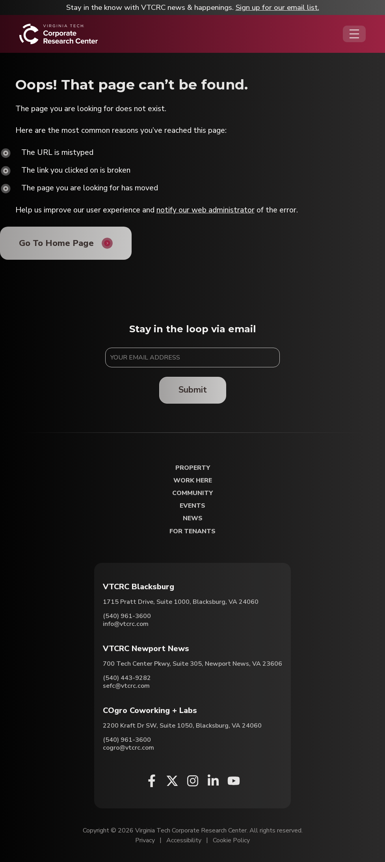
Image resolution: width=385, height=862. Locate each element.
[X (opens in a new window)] (172, 781)
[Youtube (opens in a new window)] (233, 781)
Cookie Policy (231, 840)
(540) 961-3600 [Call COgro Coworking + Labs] (127, 740)
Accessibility (183, 840)
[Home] (58, 34)
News (193, 518)
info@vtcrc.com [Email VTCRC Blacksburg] (126, 624)
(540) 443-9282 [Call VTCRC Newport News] (127, 678)
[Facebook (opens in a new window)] (151, 781)
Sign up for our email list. (277, 7)
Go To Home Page (56, 243)
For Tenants (192, 531)
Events (192, 506)
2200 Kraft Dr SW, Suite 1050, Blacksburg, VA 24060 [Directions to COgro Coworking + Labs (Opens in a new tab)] (182, 726)
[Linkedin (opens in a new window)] (213, 781)
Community (192, 493)
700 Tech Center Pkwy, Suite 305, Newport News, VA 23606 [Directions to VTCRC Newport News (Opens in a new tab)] (192, 664)
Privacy (145, 840)
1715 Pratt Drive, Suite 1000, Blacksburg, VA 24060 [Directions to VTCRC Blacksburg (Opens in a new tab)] (181, 602)
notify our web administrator (205, 210)
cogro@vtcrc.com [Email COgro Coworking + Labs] (128, 748)
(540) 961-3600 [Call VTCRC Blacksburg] (127, 616)
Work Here (192, 480)
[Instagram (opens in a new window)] (192, 781)
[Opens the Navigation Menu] (354, 34)
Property (192, 468)
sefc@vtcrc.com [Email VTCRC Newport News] (126, 686)
